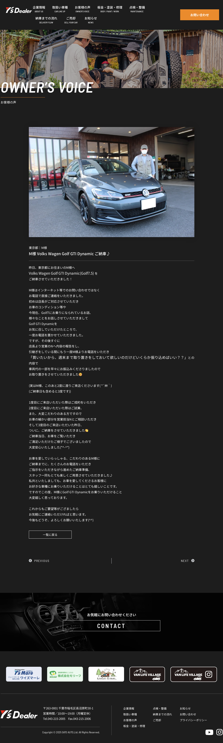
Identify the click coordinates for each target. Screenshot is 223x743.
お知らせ (185, 708)
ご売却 (157, 720)
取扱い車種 (130, 714)
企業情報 (128, 708)
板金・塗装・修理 (134, 726)
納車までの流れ (162, 714)
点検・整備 (160, 708)
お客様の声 (130, 720)
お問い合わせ (188, 714)
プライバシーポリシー (193, 720)
